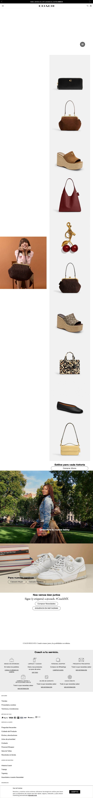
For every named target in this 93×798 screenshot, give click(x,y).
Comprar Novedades (46, 33)
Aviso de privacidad (8, 739)
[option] (46, 2)
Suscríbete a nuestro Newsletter (12, 777)
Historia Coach (6, 765)
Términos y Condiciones (9, 709)
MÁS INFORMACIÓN (81, 670)
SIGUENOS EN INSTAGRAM (46, 608)
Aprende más (32, 795)
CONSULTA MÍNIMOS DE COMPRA (12, 671)
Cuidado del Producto (9, 731)
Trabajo (4, 769)
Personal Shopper (7, 747)
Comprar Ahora (69, 468)
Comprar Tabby (44, 533)
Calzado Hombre (36, 582)
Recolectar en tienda (8, 755)
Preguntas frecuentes (8, 727)
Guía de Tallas (6, 751)
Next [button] (90, 1)
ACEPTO (74, 792)
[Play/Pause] (82, 44)
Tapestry (4, 773)
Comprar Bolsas (64, 533)
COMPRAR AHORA (58, 670)
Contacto (4, 743)
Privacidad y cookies (8, 705)
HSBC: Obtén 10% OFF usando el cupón (46, 1)
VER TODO (35, 672)
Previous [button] (2, 1)
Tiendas (4, 701)
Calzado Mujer (17, 582)
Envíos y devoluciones (9, 735)
